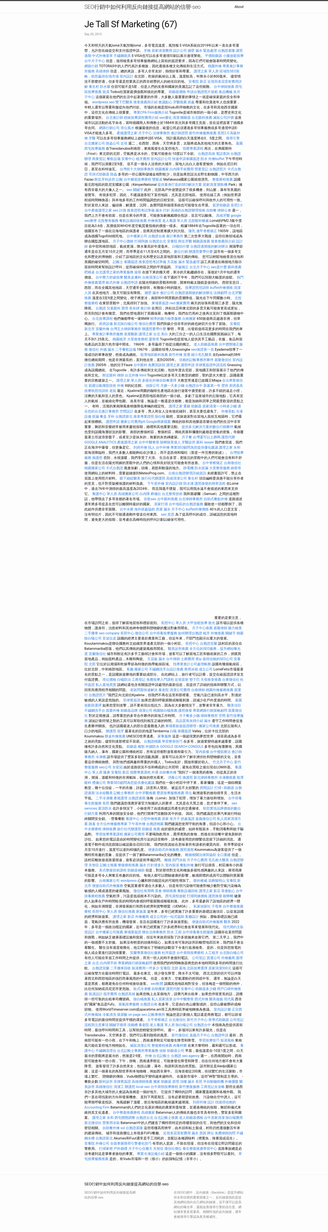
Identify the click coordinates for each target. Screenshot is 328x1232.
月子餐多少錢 (189, 716)
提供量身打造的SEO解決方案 (180, 185)
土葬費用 (188, 659)
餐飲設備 (114, 159)
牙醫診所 (188, 442)
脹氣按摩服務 (129, 1004)
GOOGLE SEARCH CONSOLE (181, 747)
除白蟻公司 (184, 1025)
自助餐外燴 (167, 772)
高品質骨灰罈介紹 (189, 721)
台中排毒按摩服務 (164, 633)
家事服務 (164, 736)
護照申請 (188, 365)
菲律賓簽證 (131, 700)
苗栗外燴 (113, 710)
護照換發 (185, 710)
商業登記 (99, 159)
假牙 (120, 731)
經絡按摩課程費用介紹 (141, 118)
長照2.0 (223, 133)
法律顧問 (220, 293)
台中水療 (127, 509)
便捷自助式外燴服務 (164, 850)
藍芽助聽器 (221, 205)
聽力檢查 (235, 628)
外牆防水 (152, 747)
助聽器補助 (136, 870)
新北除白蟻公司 (126, 324)
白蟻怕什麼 (180, 246)
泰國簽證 (131, 262)
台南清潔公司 (152, 277)
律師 (120, 375)
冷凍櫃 (101, 757)
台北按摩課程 (103, 319)
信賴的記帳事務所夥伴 (196, 360)
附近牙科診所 (104, 179)
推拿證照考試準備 (141, 210)
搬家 (156, 1082)
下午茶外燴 (155, 483)
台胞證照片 (217, 169)
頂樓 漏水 (187, 1082)
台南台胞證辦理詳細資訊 (187, 473)
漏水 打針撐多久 (151, 865)
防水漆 (188, 483)
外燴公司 (102, 1143)
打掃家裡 (106, 1149)
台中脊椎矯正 (213, 463)
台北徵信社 (177, 1020)
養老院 (163, 690)
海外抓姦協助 (144, 509)
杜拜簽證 (169, 953)
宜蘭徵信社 (97, 654)
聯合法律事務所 (154, 932)
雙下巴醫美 (124, 102)
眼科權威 (200, 881)
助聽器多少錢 (205, 989)
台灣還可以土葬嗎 (206, 437)
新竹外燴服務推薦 (203, 133)
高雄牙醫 (223, 215)
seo (115, 210)
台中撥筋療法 (220, 752)
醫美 (227, 922)
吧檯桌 (89, 272)
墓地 (182, 968)
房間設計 (207, 788)
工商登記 (138, 680)
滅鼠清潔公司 (140, 1045)
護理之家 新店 (209, 891)
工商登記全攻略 (213, 1087)
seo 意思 (167, 514)
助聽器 (229, 788)
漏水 (207, 721)
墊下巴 (194, 680)
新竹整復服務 (189, 1087)
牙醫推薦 (180, 102)
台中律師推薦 (224, 87)
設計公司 (180, 51)
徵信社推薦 (126, 911)
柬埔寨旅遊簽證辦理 (180, 726)
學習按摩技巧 (209, 1040)
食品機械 (225, 92)
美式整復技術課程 (113, 870)
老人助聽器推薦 (206, 344)
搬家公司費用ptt (133, 422)
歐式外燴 (113, 282)
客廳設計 (192, 917)
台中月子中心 (94, 61)
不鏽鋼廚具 (122, 56)
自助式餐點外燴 (216, 499)
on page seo (137, 1015)
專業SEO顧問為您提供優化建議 (194, 447)
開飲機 (222, 185)
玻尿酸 (122, 1015)
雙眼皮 (157, 179)
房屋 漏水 (163, 509)
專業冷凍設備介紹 (150, 1154)
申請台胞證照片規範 (202, 92)
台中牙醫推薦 (145, 793)
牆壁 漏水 (152, 293)
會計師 (145, 308)
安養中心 (128, 159)
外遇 (155, 772)
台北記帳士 (161, 1056)
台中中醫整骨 (149, 442)
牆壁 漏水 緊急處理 (202, 51)
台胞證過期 (136, 798)
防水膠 (105, 87)
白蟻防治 (124, 680)
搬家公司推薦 (209, 726)
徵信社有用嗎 (143, 891)
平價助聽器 (213, 56)
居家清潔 (210, 185)
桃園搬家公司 (94, 468)
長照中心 (127, 633)
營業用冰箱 (111, 1123)
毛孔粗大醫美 (218, 860)
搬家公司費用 (134, 834)
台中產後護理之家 (98, 210)
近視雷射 (182, 680)
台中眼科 (140, 365)
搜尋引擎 (233, 138)
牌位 (210, 1133)
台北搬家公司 (94, 143)
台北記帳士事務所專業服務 (137, 1051)
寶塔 (124, 308)
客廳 (130, 669)
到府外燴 (140, 447)
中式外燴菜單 (102, 56)
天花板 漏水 (156, 659)
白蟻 (173, 731)
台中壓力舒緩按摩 (110, 277)
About (239, 7)
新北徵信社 (93, 1123)
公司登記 (199, 958)
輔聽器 (185, 118)
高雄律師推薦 (142, 1082)
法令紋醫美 (104, 793)
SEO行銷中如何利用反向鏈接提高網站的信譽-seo (142, 7)
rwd (172, 303)
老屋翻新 (131, 334)
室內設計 (126, 76)
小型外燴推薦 (150, 819)
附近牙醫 (185, 241)
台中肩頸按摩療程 (190, 953)
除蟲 (113, 174)
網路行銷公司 (109, 128)
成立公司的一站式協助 (167, 917)
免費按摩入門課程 (160, 680)
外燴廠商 (142, 917)
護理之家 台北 (149, 334)
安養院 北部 (169, 968)
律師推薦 (169, 891)
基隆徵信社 (223, 360)
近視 (124, 143)
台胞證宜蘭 (208, 643)
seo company (109, 633)
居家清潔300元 (219, 968)
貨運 (186, 355)
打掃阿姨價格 (197, 896)
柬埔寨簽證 (160, 303)
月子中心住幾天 (140, 1149)
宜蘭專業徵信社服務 (145, 953)
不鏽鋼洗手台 (94, 710)
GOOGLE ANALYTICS (100, 442)
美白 (164, 334)
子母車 (217, 906)
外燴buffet (216, 159)
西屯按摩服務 (95, 148)
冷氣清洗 (109, 1015)
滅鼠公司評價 (223, 118)
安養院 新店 (198, 81)
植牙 (206, 633)
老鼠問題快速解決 (144, 690)
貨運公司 (213, 958)
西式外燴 (201, 999)
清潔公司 (145, 710)
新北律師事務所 (206, 777)
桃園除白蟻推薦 (165, 710)
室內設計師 (174, 483)
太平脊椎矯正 (158, 1020)
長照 (105, 803)
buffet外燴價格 (221, 288)
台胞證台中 (194, 386)
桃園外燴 (215, 66)
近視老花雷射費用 (177, 1133)
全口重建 (224, 855)
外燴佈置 (154, 221)
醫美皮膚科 (132, 277)
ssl (123, 1128)
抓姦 (191, 102)
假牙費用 (110, 994)
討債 (122, 210)
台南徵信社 (232, 463)
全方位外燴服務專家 (112, 824)
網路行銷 (91, 66)
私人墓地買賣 (106, 685)
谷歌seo (150, 499)
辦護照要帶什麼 (201, 252)
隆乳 (192, 231)
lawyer (209, 442)
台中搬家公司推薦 (109, 932)
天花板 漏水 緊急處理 (183, 262)
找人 (151, 447)
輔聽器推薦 (201, 241)
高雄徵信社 (104, 1087)
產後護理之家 (127, 442)
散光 (211, 623)
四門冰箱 (179, 860)
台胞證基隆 (226, 51)
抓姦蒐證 (188, 819)
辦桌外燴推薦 (115, 736)
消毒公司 (175, 777)
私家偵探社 (202, 906)
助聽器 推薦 (151, 829)
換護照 (97, 458)
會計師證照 (179, 133)
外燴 (120, 386)
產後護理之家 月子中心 (134, 133)
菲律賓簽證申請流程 (210, 365)
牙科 (111, 416)
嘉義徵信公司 (205, 819)
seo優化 (165, 118)
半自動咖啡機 (213, 1082)
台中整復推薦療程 (126, 1112)
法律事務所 (161, 133)
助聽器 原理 (170, 1082)
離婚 (167, 860)
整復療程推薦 (222, 179)
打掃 (217, 788)
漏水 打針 (162, 210)
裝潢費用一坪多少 (145, 968)
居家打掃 (161, 504)
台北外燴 (132, 375)
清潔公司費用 (180, 690)
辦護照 (111, 731)
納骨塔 (236, 468)
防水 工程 (174, 932)
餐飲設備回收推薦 (133, 221)
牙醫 (92, 138)
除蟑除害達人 (170, 442)
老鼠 (112, 391)
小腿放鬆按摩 (233, 56)
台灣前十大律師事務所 (137, 169)
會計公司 (167, 293)
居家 (165, 819)
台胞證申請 (129, 282)
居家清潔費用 (162, 51)
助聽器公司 (175, 1051)
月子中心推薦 (202, 628)
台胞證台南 (156, 236)
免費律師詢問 (225, 1133)
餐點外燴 (187, 865)
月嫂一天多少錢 (172, 386)
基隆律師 (220, 628)
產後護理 (120, 798)
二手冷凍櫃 (104, 798)
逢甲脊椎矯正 (207, 231)
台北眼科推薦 (202, 118)
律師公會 (224, 210)
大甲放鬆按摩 (197, 623)
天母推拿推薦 (211, 680)
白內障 (144, 494)
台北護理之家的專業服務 (114, 272)
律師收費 (109, 829)
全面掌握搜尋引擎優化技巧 (131, 1143)
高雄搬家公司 (128, 494)
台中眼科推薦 (167, 499)
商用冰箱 (191, 669)
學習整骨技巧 (172, 741)
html (142, 375)
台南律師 (198, 690)
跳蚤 (92, 824)
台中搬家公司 (137, 236)
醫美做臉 (216, 999)
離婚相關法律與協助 (200, 855)
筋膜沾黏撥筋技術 (102, 386)
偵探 (162, 1051)
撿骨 (137, 272)
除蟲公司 (113, 143)
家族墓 (141, 911)
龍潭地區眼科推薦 (154, 355)
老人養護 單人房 (174, 221)
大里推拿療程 (138, 339)
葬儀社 (156, 494)
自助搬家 (158, 989)
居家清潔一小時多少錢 (219, 406)
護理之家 (173, 365)
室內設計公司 (161, 159)
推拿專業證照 (144, 416)
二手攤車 (91, 633)
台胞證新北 (124, 416)
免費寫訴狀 (156, 365)
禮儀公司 (99, 783)
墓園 (239, 143)
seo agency (191, 1056)
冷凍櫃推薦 (227, 777)
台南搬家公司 (109, 881)
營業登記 (201, 169)
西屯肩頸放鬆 (176, 896)
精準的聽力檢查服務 (165, 319)
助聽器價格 (177, 92)
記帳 (119, 179)
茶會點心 (228, 891)
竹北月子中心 (223, 762)
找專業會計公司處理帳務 (192, 664)
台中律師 (173, 659)
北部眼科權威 (198, 221)
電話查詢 (223, 154)
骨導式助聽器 (218, 1020)
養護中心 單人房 (104, 494)
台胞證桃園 (152, 741)
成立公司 (206, 669)
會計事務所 (174, 236)
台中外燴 (163, 447)
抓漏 (95, 416)
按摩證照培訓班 (197, 288)
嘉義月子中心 (200, 1035)
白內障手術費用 (182, 169)
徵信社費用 (147, 324)
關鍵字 (230, 633)
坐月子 (175, 819)
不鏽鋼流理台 (106, 1051)
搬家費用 (183, 303)
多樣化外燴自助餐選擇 (159, 380)
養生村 (94, 87)
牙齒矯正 (182, 267)
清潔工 (119, 1087)
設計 (210, 1102)
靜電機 (188, 468)
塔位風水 (127, 128)
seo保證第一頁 (202, 349)
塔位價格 (109, 680)
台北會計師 (114, 118)
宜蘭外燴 (102, 329)
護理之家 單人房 (206, 71)
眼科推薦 (234, 267)
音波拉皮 (109, 638)
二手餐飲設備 (125, 349)
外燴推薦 (217, 633)
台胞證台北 (157, 241)
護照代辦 (228, 437)
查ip (198, 659)
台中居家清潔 (214, 1118)
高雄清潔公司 (176, 478)
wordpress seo (103, 102)
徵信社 (94, 349)
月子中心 (178, 509)
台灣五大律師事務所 (125, 329)
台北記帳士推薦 (166, 1118)
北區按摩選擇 (197, 968)
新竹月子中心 (197, 1020)
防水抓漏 (201, 468)
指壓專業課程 (193, 148)
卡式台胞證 (114, 468)
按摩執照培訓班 (96, 391)
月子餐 (187, 437)
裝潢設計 (95, 994)
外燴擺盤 (231, 1082)
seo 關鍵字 (135, 190)
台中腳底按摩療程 (138, 179)
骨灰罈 (134, 308)
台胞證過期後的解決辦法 (209, 246)
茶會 (158, 891)
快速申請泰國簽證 (186, 159)
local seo (143, 1087)
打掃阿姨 (141, 241)
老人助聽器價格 (191, 1118)
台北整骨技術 (172, 494)
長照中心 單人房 (173, 623)
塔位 (188, 793)
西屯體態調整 (125, 1118)
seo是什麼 (219, 267)
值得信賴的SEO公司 (218, 659)
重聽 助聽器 (192, 406)
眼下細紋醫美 (130, 478)
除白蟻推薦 (142, 999)
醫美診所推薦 (178, 649)
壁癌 (224, 386)
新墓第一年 (212, 386)
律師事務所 (209, 716)
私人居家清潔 (162, 999)
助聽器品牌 (129, 710)
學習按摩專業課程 (110, 834)
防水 (204, 159)
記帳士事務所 (124, 793)
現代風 (229, 999)
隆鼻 (106, 772)
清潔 (176, 118)
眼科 (199, 442)
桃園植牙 (119, 339)
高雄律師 (102, 71)
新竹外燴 (176, 355)
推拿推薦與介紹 (145, 102)
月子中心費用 (197, 860)
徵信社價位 (173, 1149)
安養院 (172, 241)
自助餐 (211, 210)
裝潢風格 (227, 1040)
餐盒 (103, 416)
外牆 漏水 (107, 349)
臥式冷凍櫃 (142, 989)
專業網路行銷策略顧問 (210, 710)
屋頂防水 (105, 808)
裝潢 (105, 92)
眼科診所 (106, 1082)
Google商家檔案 (158, 422)
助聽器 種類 (136, 747)
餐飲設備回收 (187, 891)
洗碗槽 (132, 1025)
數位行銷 (181, 252)
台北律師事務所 (191, 499)
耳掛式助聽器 (99, 174)
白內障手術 (108, 963)
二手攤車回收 (120, 968)
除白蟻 (160, 416)
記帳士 (118, 262)
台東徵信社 (230, 680)
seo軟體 (157, 984)
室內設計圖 (222, 1009)
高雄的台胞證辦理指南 (188, 210)
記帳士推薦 (108, 865)
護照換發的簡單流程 (210, 483)
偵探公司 (152, 386)
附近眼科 (109, 375)
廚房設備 (106, 324)
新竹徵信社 (180, 1035)
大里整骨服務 (220, 468)
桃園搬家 (162, 169)
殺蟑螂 (228, 896)
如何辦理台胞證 (190, 633)
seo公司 (105, 767)
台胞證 (101, 308)
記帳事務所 (156, 1015)
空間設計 (126, 411)
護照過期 (187, 850)
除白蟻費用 (234, 1118)
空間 (222, 716)
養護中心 (132, 819)
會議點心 (165, 102)
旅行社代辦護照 (153, 478)
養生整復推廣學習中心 (200, 1149)
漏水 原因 (199, 1133)
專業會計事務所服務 (107, 334)
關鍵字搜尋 (118, 1025)
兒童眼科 (114, 308)
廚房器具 (236, 386)
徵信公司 (142, 633)
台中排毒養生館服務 (198, 932)
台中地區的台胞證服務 (186, 504)
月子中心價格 (123, 241)
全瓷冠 (117, 767)
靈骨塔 (154, 339)
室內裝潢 (172, 865)
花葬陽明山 (216, 881)
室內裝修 (202, 752)
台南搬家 (189, 319)
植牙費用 (143, 159)
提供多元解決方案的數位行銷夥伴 (207, 427)
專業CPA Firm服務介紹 (150, 112)
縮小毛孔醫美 (201, 355)
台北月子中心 (199, 267)
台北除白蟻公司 (232, 953)
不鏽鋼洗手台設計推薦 (166, 669)
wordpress (129, 881)
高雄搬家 (148, 1112)
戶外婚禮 (120, 1149)
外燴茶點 (228, 411)
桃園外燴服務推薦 (220, 690)
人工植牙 (212, 953)
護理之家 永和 (229, 447)
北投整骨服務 (108, 221)
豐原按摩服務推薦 (171, 793)
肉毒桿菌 (180, 1045)
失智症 (94, 865)
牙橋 (147, 51)
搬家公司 (141, 669)
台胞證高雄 (206, 154)
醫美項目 (234, 705)
